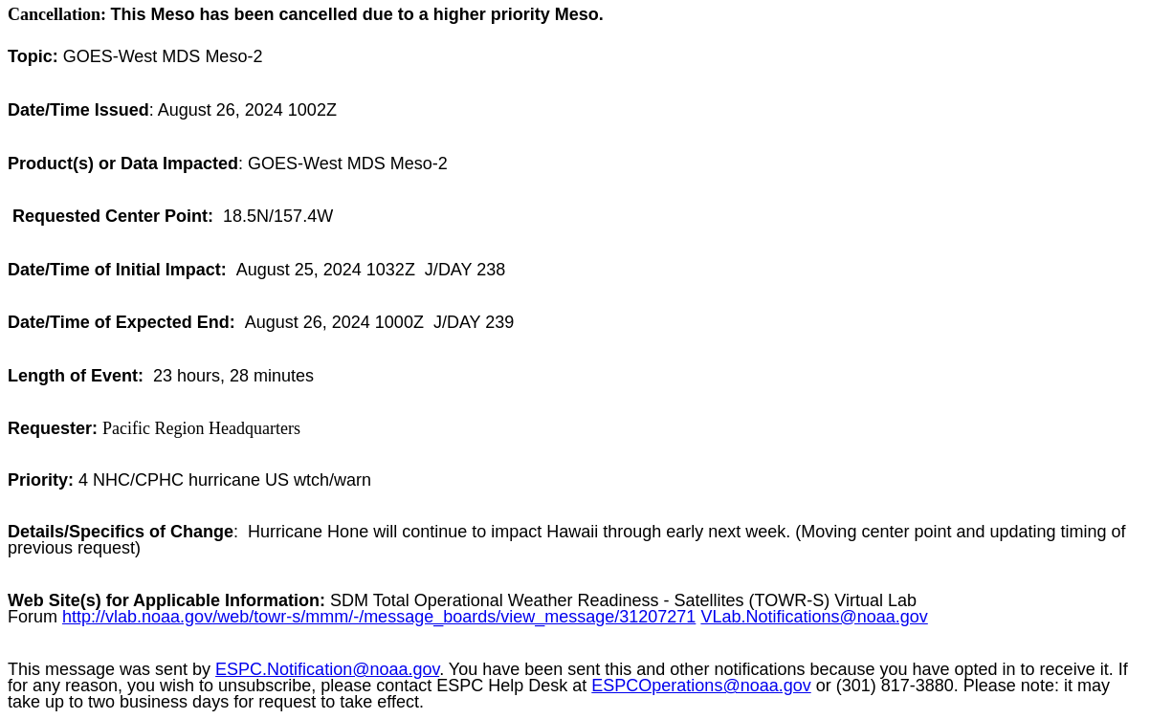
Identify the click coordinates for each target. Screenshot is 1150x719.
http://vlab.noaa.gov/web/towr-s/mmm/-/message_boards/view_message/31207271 (379, 616)
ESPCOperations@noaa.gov (700, 685)
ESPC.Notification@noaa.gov (327, 669)
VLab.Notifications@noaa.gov (813, 616)
